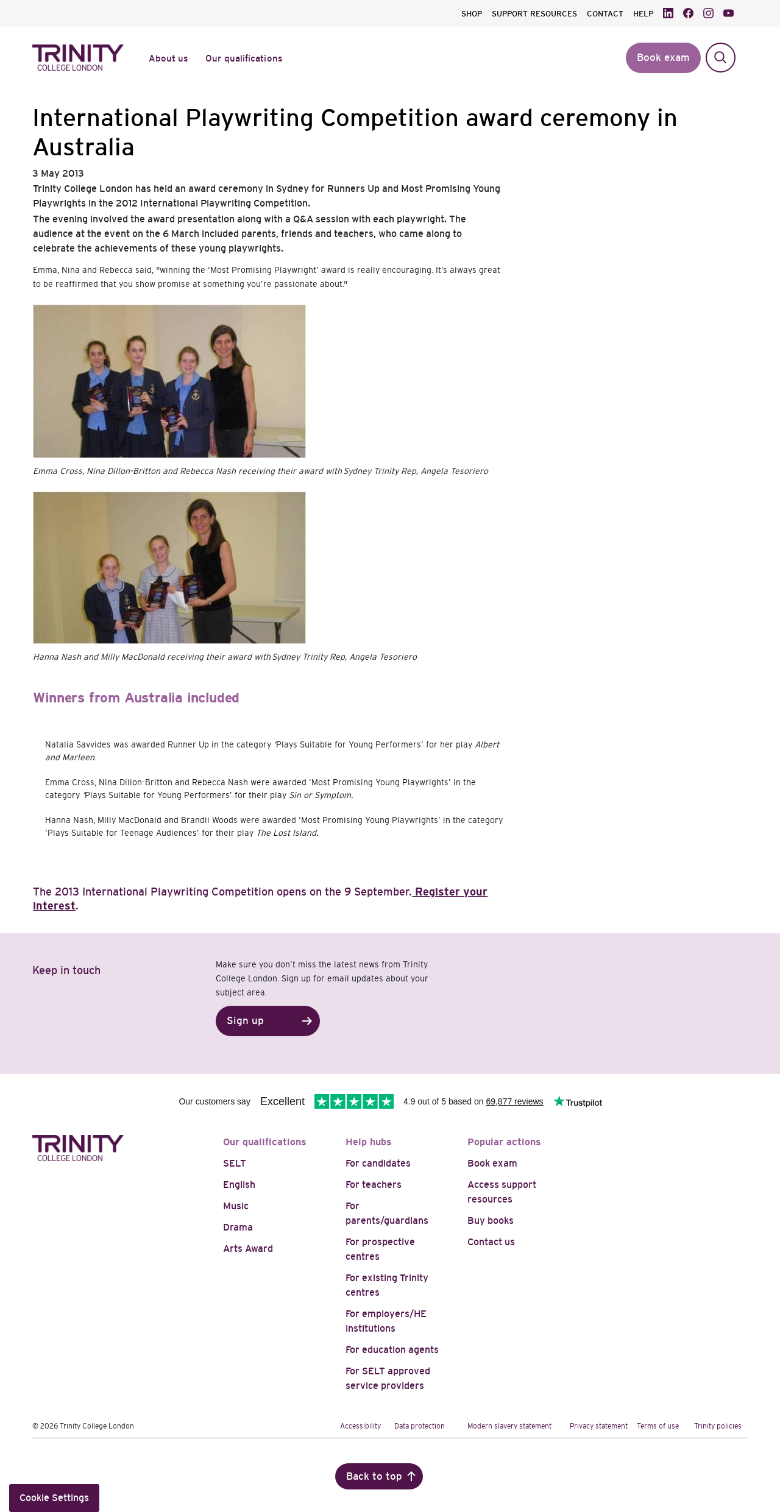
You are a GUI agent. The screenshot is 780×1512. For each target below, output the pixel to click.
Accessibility (360, 1426)
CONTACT (605, 13)
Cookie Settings (54, 1498)
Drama (238, 1227)
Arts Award (248, 1248)
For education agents (392, 1349)
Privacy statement (599, 1426)
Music (236, 1206)
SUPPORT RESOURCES (534, 13)
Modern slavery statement (509, 1426)
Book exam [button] (663, 57)
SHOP (471, 13)
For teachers (374, 1184)
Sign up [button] (245, 1020)
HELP (643, 13)
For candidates (378, 1163)
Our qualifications (265, 1142)
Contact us (491, 1242)
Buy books (490, 1220)
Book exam (492, 1163)
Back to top (374, 1476)
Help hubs (369, 1142)
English (239, 1184)
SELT (234, 1163)
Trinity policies (718, 1426)
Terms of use (658, 1426)
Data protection (419, 1426)
